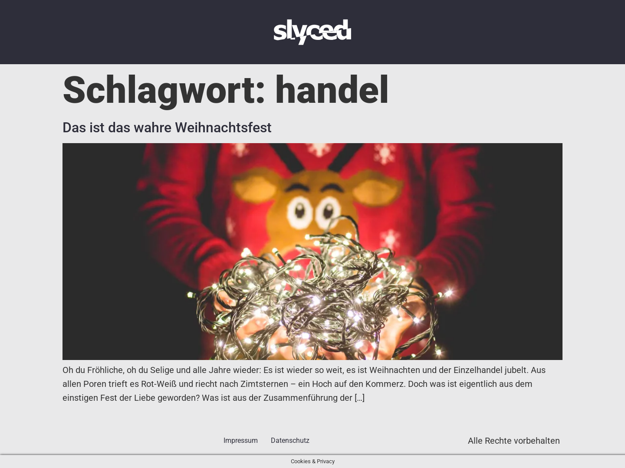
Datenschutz (290, 440)
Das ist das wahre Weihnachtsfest (167, 127)
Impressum (241, 440)
